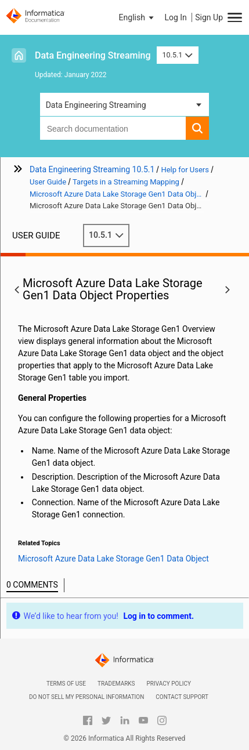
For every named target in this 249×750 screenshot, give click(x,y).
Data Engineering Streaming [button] (96, 105)
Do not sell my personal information (86, 697)
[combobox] (113, 128)
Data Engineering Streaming (93, 55)
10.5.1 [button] (178, 54)
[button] (137, 17)
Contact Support (182, 697)
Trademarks (116, 683)
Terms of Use (66, 683)
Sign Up (209, 17)
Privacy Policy (169, 683)
